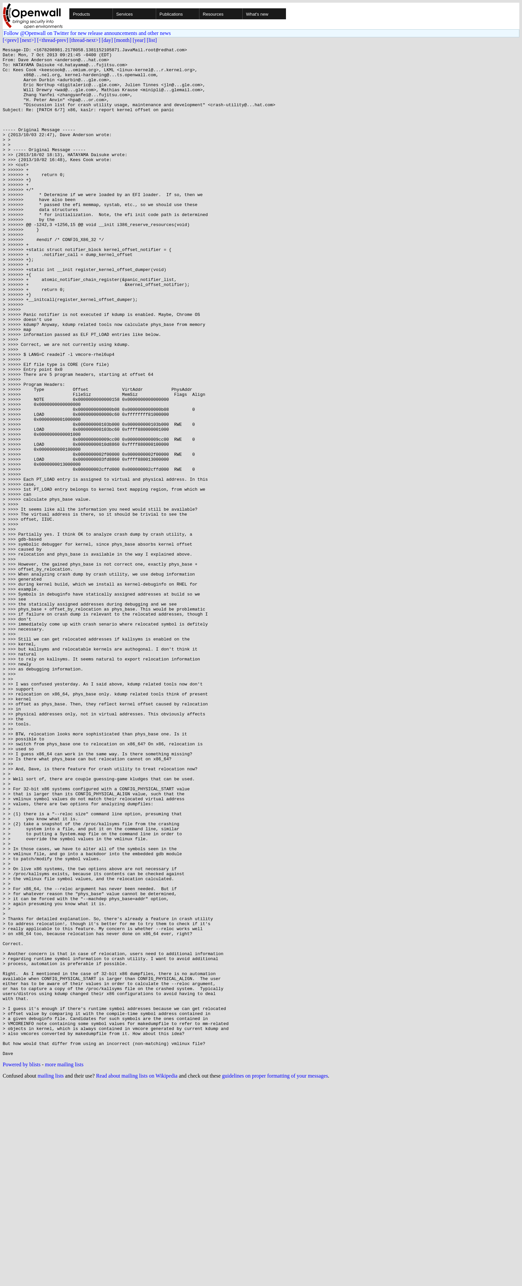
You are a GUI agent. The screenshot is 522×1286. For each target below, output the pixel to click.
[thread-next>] (85, 40)
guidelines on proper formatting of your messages (275, 1277)
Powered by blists (22, 1266)
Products (81, 14)
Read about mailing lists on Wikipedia (136, 1277)
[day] (107, 40)
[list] (152, 40)
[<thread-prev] (52, 40)
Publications (171, 14)
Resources (213, 14)
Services (124, 14)
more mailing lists (64, 1266)
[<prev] (11, 40)
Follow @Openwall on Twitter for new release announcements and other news (87, 33)
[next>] (28, 40)
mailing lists (51, 1277)
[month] (122, 40)
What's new (257, 14)
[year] (139, 40)
